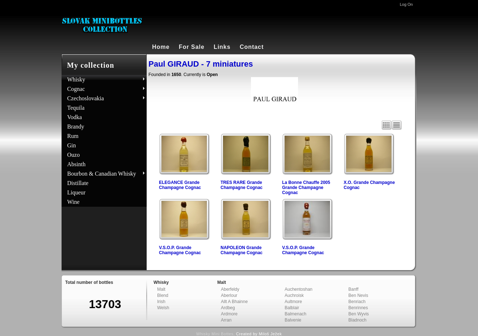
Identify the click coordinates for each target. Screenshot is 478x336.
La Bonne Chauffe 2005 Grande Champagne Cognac (306, 187)
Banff (353, 289)
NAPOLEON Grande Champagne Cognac (242, 250)
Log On (406, 4)
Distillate (78, 183)
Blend (162, 295)
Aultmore (293, 301)
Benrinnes (358, 307)
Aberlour (229, 295)
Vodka (74, 117)
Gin (71, 145)
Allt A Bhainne (234, 301)
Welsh (163, 307)
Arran (226, 320)
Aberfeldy (230, 289)
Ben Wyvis (358, 313)
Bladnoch (357, 320)
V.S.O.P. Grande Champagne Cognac (180, 250)
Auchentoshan (299, 289)
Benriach (356, 301)
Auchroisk (294, 295)
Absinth (76, 164)
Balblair (292, 307)
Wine (73, 202)
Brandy (75, 126)
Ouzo (73, 155)
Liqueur (76, 192)
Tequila (76, 108)
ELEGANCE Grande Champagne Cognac (180, 185)
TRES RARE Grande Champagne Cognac (242, 185)
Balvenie (293, 320)
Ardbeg (228, 307)
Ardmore (229, 313)
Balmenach (295, 313)
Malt (161, 289)
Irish (161, 301)
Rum (73, 136)
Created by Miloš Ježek (259, 334)
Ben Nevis (358, 295)
